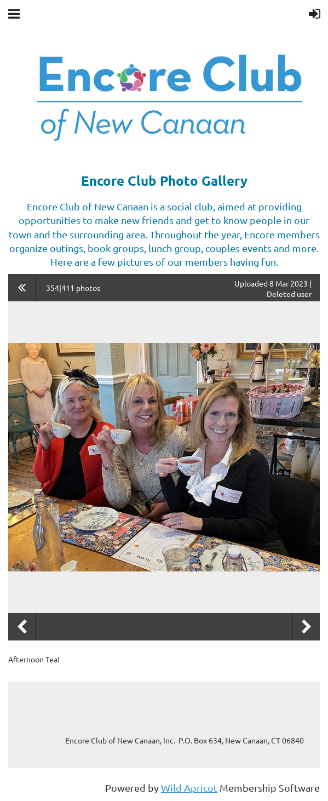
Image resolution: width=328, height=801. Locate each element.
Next (306, 626)
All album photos (22, 287)
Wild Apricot (189, 787)
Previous (22, 626)
